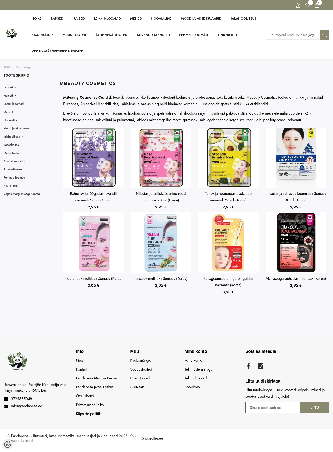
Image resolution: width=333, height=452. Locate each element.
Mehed (9, 112)
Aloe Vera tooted (15, 161)
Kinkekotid (11, 185)
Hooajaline (11, 120)
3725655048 (21, 399)
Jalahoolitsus (12, 136)
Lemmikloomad (14, 104)
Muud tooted (12, 153)
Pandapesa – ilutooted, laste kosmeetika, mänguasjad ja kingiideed (64, 436)
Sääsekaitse (11, 144)
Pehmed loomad (14, 177)
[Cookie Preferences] (7, 444)
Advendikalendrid (15, 169)
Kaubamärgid (24, 67)
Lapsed (9, 87)
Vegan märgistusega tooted (22, 194)
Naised (9, 95)
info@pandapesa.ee (26, 406)
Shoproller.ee (152, 438)
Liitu (315, 407)
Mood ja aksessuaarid (18, 128)
